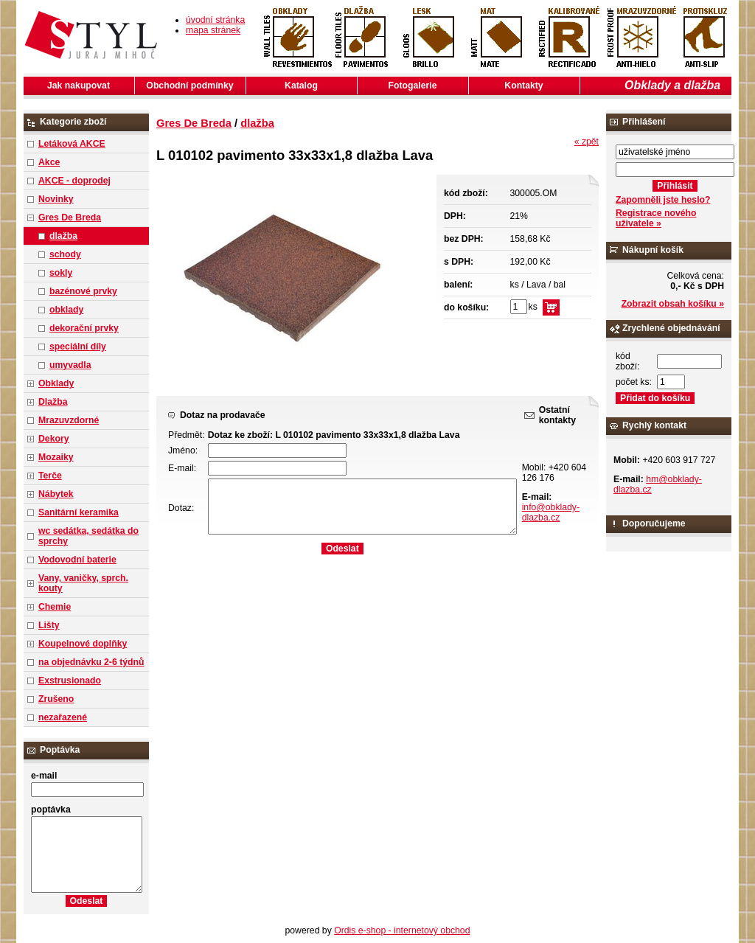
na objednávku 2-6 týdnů (91, 662)
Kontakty (523, 85)
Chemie (54, 607)
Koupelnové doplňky (82, 643)
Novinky (56, 199)
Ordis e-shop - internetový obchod (402, 930)
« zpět (586, 141)
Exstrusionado (69, 680)
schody (65, 254)
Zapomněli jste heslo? (663, 200)
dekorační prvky (84, 328)
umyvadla (70, 365)
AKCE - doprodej (74, 180)
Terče (50, 475)
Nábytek (56, 494)
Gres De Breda (69, 217)
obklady (66, 310)
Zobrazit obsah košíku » (673, 304)
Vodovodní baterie (77, 559)
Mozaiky (56, 457)
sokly (60, 273)
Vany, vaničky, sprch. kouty (83, 583)
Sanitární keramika (78, 512)
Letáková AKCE (71, 144)
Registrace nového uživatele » (656, 218)
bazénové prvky (83, 291)
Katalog (301, 85)
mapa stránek (213, 30)
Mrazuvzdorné (68, 420)
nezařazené (62, 717)
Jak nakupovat (78, 85)
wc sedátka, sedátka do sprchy (88, 536)
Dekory (53, 439)
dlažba (63, 236)
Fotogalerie (413, 85)
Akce (49, 162)
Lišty (49, 625)
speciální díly (77, 346)
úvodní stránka (215, 20)
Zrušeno (56, 699)
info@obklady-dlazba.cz (551, 512)
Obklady (56, 383)
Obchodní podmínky (189, 85)
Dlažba (52, 402)
